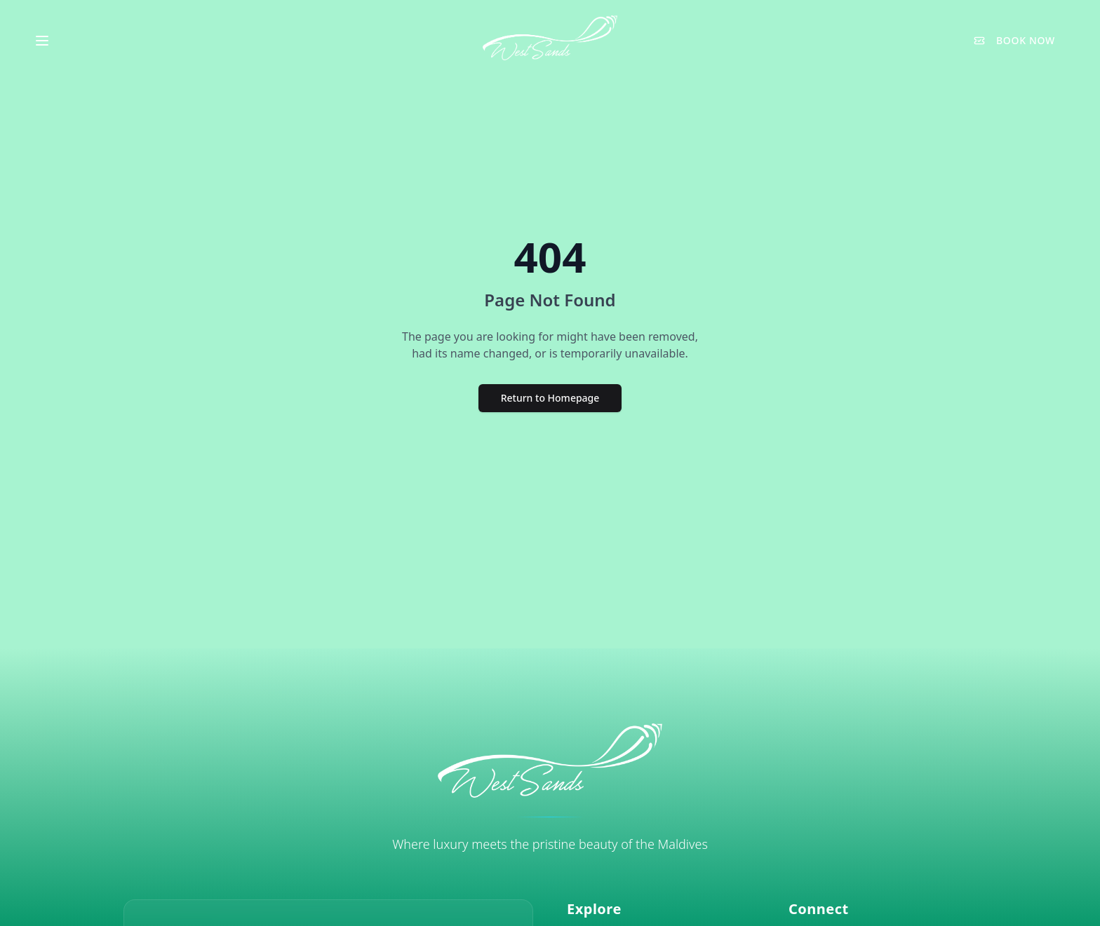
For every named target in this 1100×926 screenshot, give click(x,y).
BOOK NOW (1014, 40)
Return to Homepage (550, 397)
